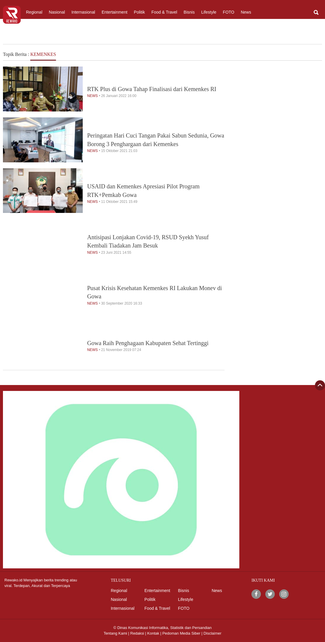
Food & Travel (164, 12)
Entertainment (114, 12)
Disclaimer (213, 633)
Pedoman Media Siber (181, 633)
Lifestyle (208, 12)
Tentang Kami (115, 633)
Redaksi (137, 633)
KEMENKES (43, 54)
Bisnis (189, 12)
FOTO (228, 12)
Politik (139, 12)
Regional (34, 12)
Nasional (57, 12)
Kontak (153, 633)
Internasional (83, 12)
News (246, 12)
